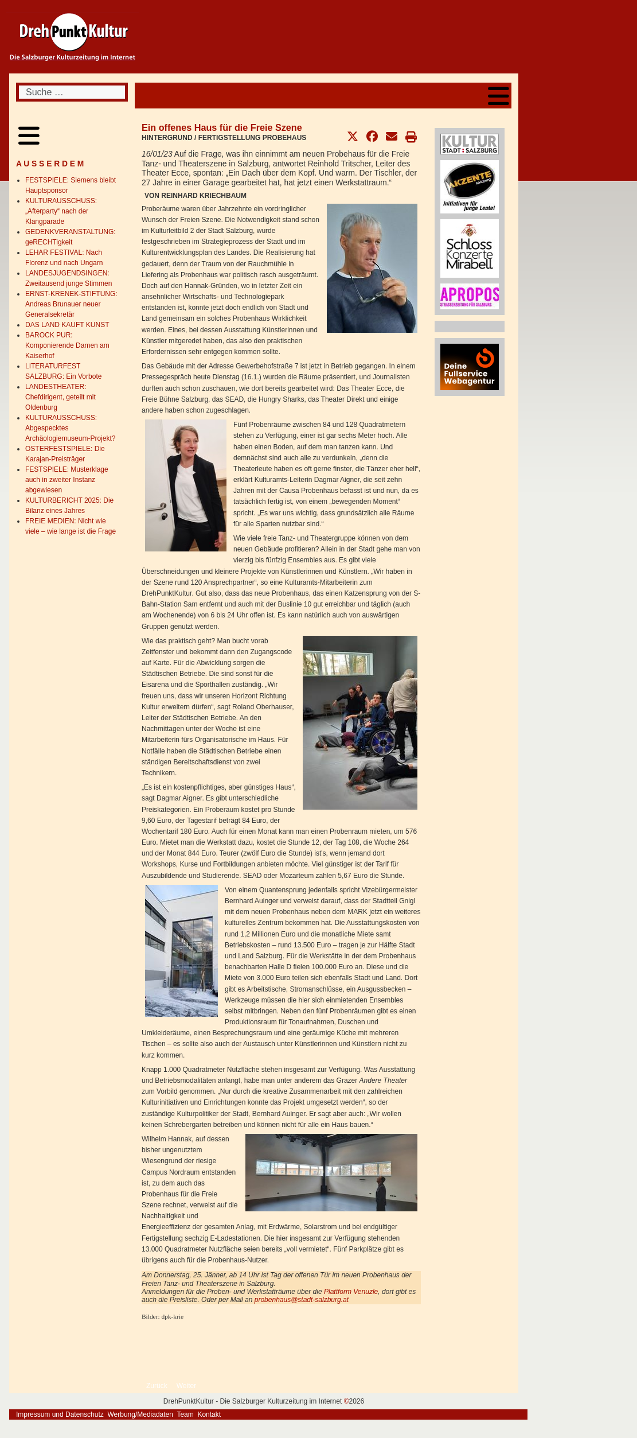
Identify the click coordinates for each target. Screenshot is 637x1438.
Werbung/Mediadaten (140, 1414)
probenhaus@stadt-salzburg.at (302, 1300)
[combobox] (72, 92)
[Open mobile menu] (498, 95)
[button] (352, 136)
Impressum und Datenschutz (60, 1414)
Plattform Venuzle (351, 1292)
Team (185, 1414)
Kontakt (209, 1414)
